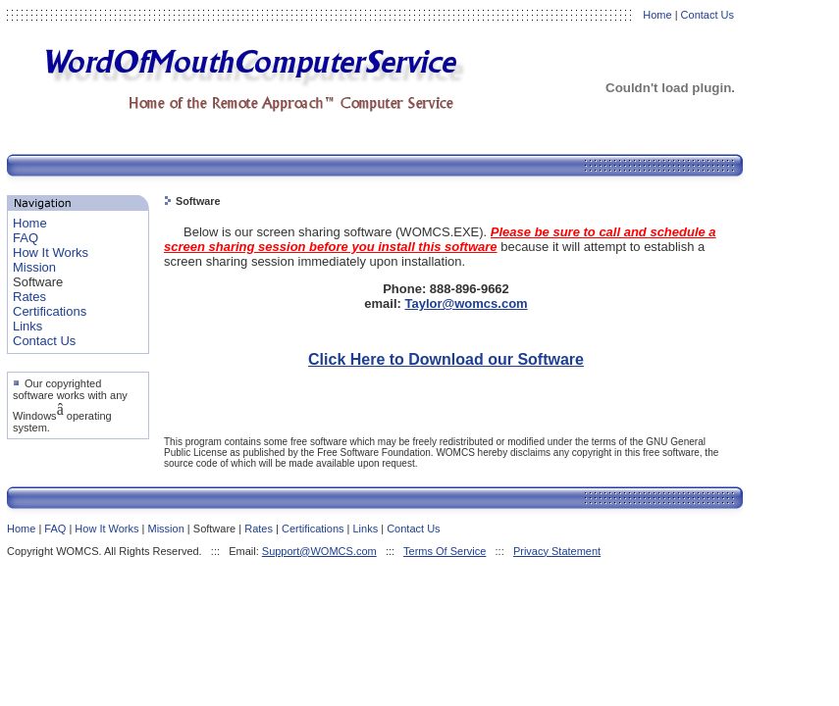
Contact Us (707, 15)
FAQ (25, 237)
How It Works (50, 252)
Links (27, 326)
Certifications (49, 311)
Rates (29, 296)
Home (657, 15)
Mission (34, 267)
